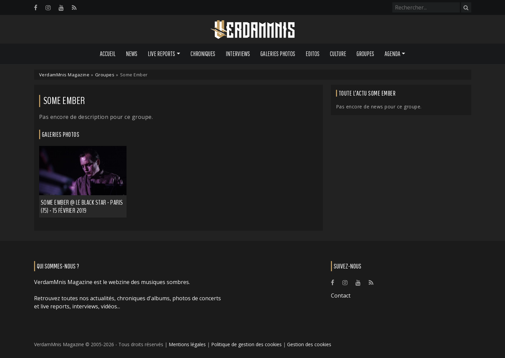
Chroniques (203, 53)
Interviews (238, 53)
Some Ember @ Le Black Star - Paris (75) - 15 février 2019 (82, 206)
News (131, 53)
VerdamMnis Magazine (64, 75)
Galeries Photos (277, 53)
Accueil (107, 53)
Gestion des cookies (309, 344)
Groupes (365, 53)
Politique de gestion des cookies (246, 344)
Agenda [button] (392, 53)
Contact (340, 295)
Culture (338, 53)
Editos (312, 53)
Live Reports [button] (161, 53)
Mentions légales (187, 344)
